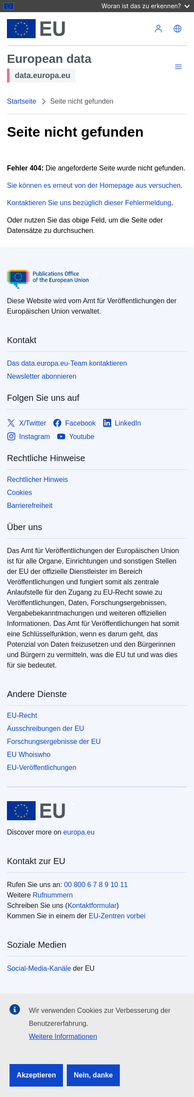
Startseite (21, 101)
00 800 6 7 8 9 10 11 (96, 884)
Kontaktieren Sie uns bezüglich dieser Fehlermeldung (89, 202)
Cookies (19, 492)
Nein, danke (93, 1075)
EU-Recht (22, 715)
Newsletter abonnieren (41, 376)
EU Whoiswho (28, 754)
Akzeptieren (36, 1075)
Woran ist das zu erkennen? (146, 6)
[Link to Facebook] (74, 423)
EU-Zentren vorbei (117, 916)
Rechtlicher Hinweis (37, 479)
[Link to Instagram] (28, 437)
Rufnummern (52, 895)
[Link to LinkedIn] (122, 423)
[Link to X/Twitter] (26, 423)
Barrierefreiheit (30, 505)
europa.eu (79, 832)
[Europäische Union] (78, 28)
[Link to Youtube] (75, 437)
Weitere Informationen (63, 1036)
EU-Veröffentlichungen (41, 767)
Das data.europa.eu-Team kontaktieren (67, 363)
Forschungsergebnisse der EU (54, 741)
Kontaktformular (92, 905)
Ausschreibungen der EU (45, 728)
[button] (177, 28)
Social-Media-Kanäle (39, 968)
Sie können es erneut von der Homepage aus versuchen (94, 185)
